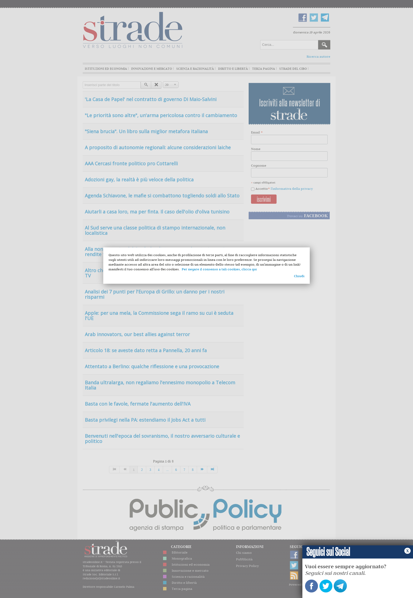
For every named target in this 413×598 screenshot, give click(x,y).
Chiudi (299, 276)
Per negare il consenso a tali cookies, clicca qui (219, 269)
